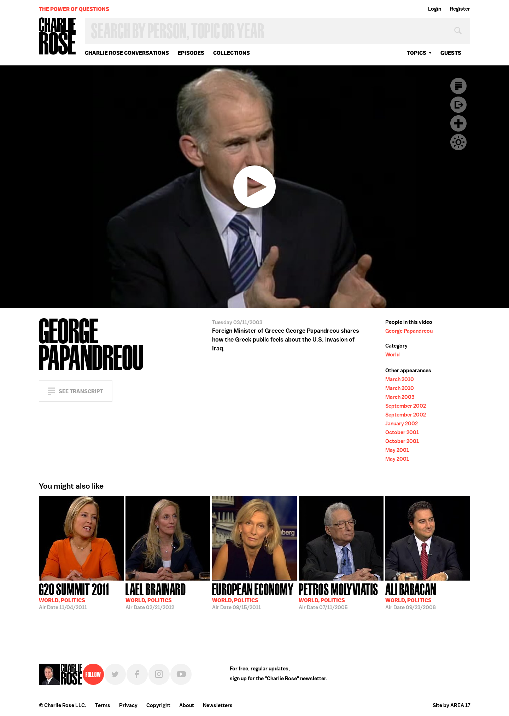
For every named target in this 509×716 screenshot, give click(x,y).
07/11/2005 (338, 596)
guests (450, 53)
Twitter (115, 674)
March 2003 (399, 397)
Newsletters (218, 705)
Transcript (458, 86)
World (392, 354)
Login (434, 8)
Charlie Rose (57, 36)
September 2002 (405, 405)
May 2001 (397, 450)
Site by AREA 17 (451, 705)
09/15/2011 (253, 596)
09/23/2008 (410, 596)
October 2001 (402, 432)
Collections (231, 53)
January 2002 (401, 423)
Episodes (191, 53)
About (186, 705)
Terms (102, 705)
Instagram (159, 674)
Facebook (137, 674)
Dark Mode (458, 142)
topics (416, 53)
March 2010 (399, 379)
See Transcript (81, 391)
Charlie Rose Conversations (127, 53)
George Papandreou (409, 330)
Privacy (128, 705)
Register (460, 8)
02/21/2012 (155, 596)
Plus (458, 123)
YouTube (181, 674)
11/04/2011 (74, 596)
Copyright (158, 705)
